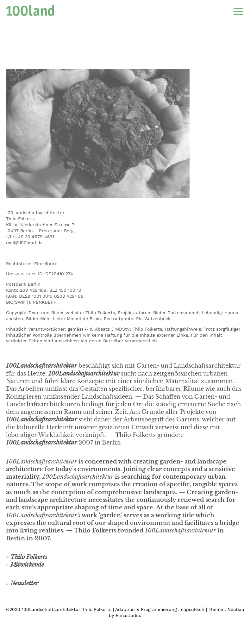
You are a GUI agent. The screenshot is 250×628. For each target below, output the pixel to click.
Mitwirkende (27, 564)
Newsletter (24, 583)
